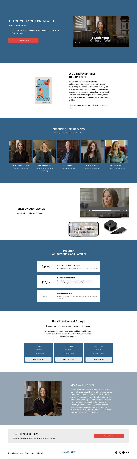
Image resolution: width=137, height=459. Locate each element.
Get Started (39, 453)
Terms (21, 453)
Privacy (27, 453)
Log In (32, 453)
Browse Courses (13, 453)
